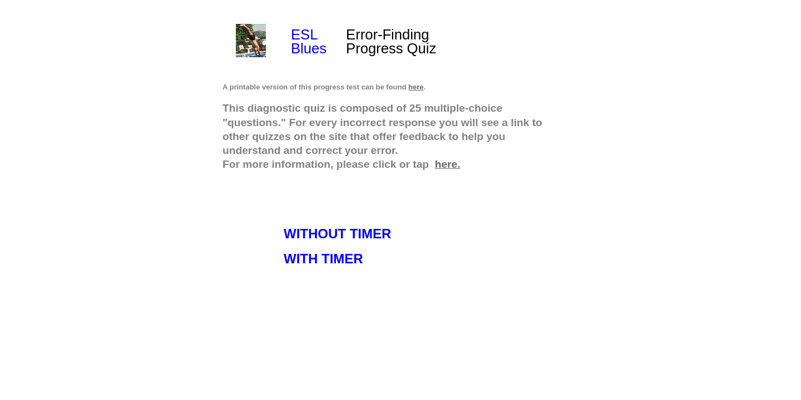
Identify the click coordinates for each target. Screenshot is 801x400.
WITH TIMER (323, 259)
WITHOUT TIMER (337, 234)
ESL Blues (309, 41)
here (415, 87)
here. (448, 164)
